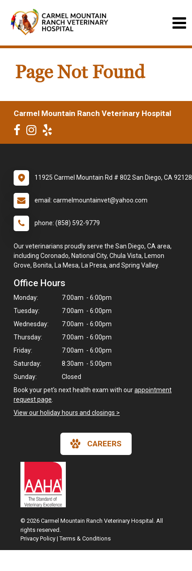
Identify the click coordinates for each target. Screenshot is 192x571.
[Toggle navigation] (179, 23)
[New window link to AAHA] (45, 484)
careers (96, 444)
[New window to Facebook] (19, 132)
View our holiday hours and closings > (67, 412)
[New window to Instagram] (33, 132)
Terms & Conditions (85, 538)
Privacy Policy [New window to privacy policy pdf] (37, 538)
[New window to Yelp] (49, 132)
